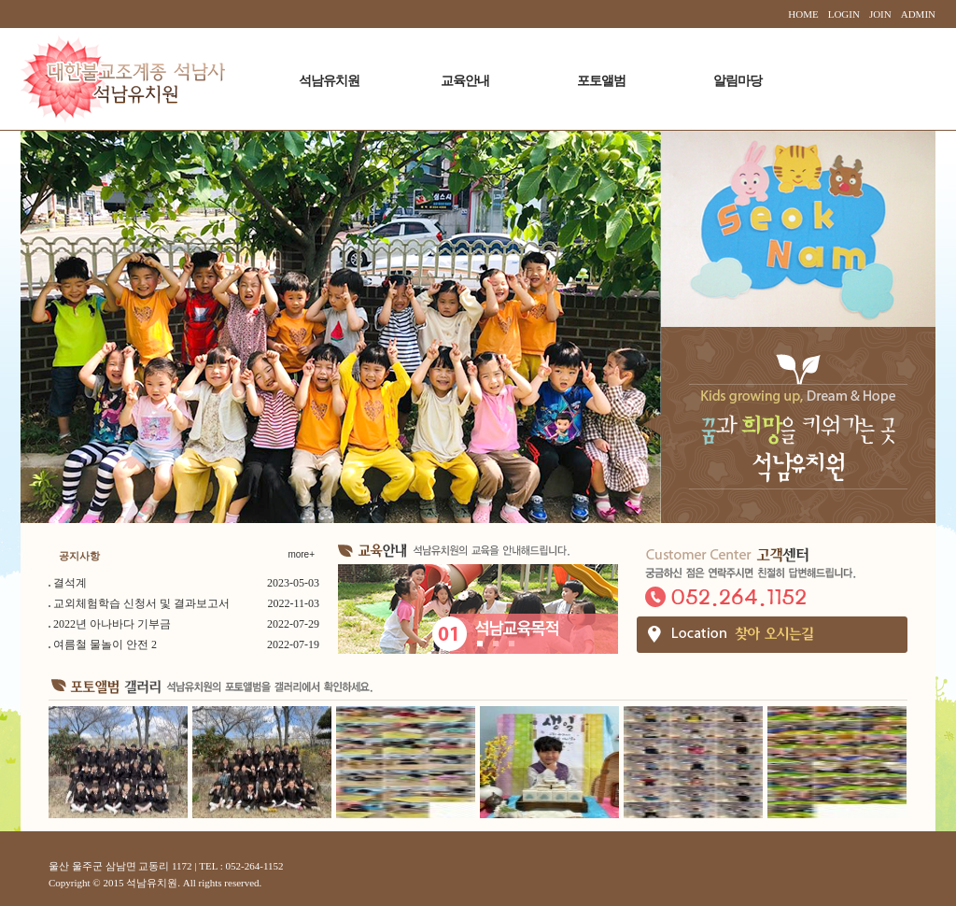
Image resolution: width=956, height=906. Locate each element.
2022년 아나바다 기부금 (112, 623)
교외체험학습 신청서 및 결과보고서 (141, 603)
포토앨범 (601, 81)
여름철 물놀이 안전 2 (105, 644)
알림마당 (737, 81)
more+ (301, 554)
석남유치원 (329, 81)
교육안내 (465, 81)
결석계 (70, 582)
